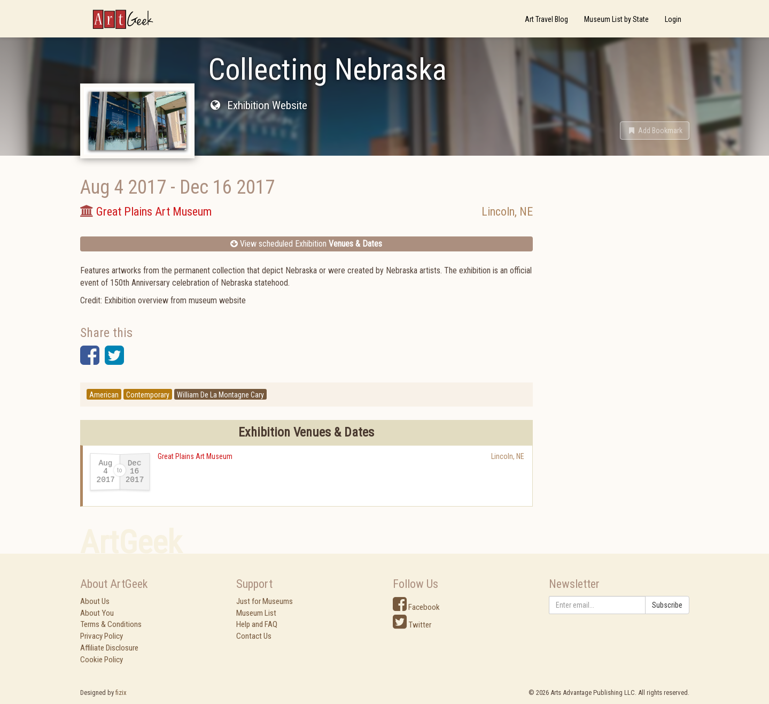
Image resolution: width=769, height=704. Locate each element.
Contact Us (253, 636)
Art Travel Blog (546, 19)
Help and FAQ (256, 624)
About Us (95, 601)
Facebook (416, 607)
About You (97, 613)
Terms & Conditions (111, 624)
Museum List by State (616, 19)
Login (673, 19)
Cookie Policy (101, 659)
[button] (654, 130)
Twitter (412, 625)
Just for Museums (264, 601)
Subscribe (667, 605)
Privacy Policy (101, 636)
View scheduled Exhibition (306, 244)
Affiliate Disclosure (109, 648)
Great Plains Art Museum (195, 456)
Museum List (256, 613)
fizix (121, 692)
